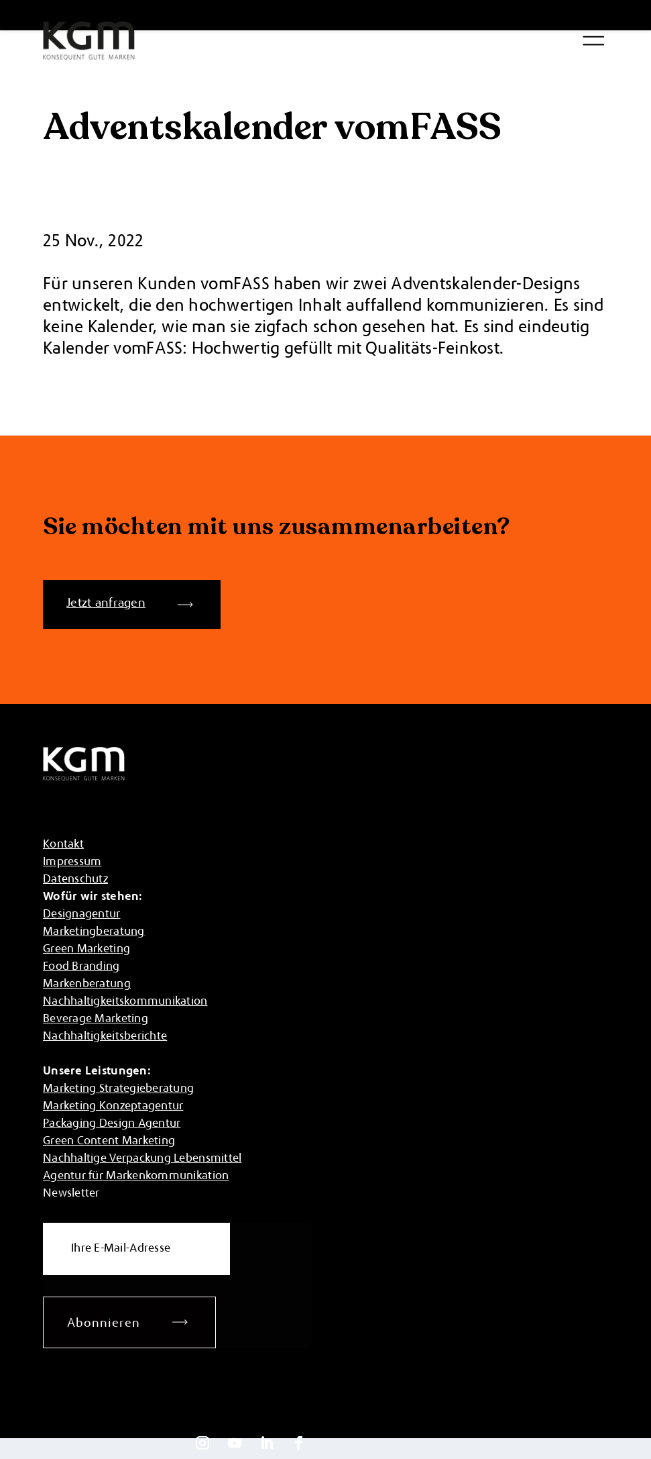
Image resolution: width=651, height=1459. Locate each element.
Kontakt (63, 845)
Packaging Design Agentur (111, 1124)
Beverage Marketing (95, 1019)
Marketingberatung (94, 932)
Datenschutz (75, 880)
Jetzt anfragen (105, 603)
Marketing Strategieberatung (118, 1089)
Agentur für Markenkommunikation (136, 1176)
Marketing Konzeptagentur (113, 1107)
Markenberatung (87, 984)
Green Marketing (86, 950)
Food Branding (81, 967)
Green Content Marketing (109, 1142)
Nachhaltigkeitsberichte (105, 1037)
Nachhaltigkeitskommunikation (125, 1002)
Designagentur (82, 915)
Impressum (72, 862)
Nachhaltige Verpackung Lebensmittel (142, 1159)
